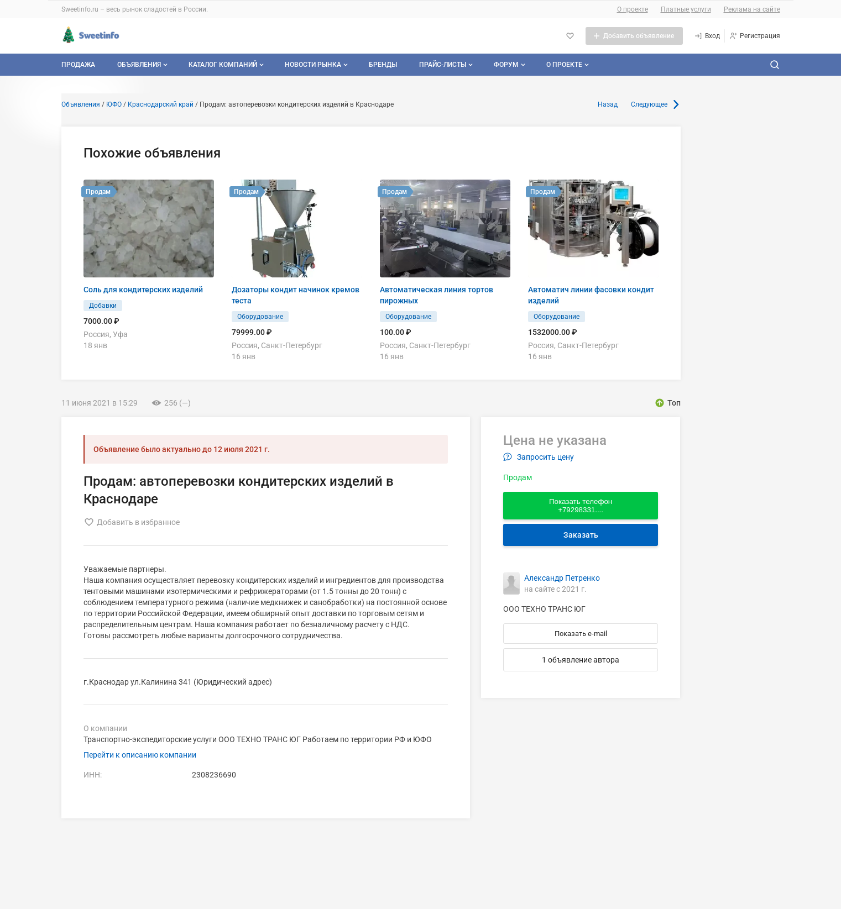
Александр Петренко (562, 578)
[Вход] (707, 35)
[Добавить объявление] (634, 36)
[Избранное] (570, 35)
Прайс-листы (447, 64)
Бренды (383, 65)
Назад (608, 104)
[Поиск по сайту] (775, 65)
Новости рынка (317, 64)
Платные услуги (686, 9)
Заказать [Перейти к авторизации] (580, 534)
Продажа (78, 65)
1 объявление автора (580, 659)
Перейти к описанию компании (139, 754)
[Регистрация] (754, 35)
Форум (510, 64)
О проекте (632, 9)
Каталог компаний (227, 64)
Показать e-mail (581, 633)
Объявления (143, 64)
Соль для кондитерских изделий (143, 289)
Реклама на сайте (752, 9)
